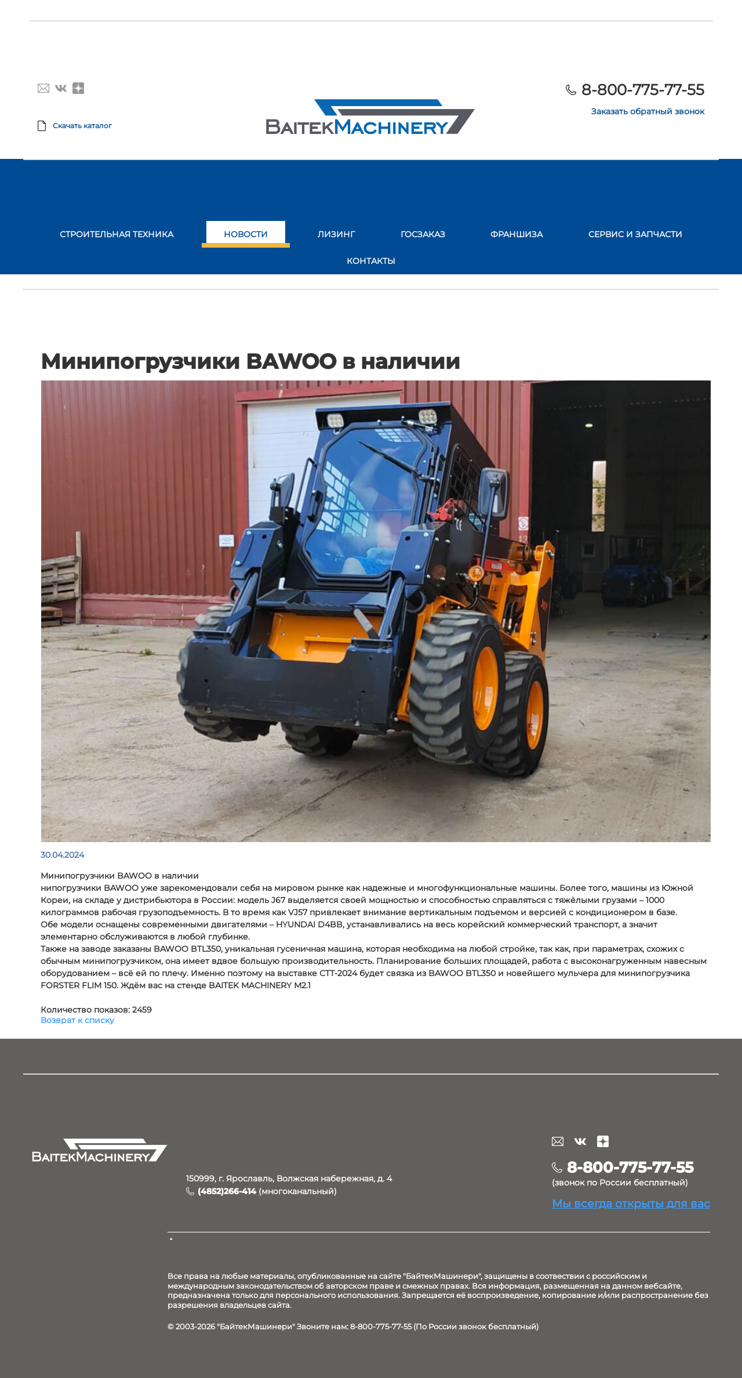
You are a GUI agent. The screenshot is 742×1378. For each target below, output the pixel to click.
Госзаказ (423, 234)
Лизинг (336, 234)
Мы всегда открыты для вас (631, 1203)
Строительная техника (116, 234)
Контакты (371, 261)
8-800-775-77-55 (642, 89)
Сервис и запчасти (635, 234)
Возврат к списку (77, 1020)
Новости (246, 234)
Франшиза (516, 234)
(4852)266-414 (227, 1191)
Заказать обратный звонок (647, 111)
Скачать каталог (82, 125)
